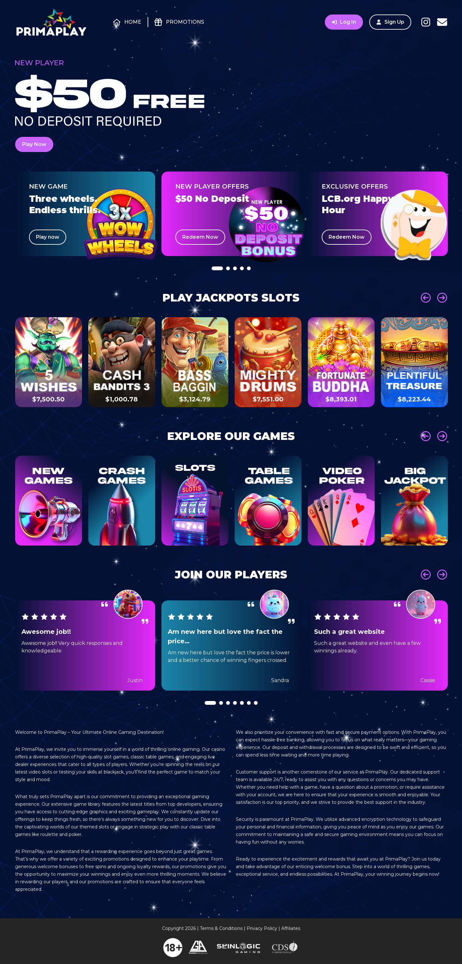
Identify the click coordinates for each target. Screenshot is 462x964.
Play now (47, 237)
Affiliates (290, 928)
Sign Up (390, 22)
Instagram (426, 22)
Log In (344, 22)
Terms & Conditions (221, 928)
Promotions (184, 22)
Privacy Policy (262, 928)
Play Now (34, 144)
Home (132, 22)
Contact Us (442, 22)
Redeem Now (200, 237)
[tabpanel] (85, 214)
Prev (426, 298)
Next (442, 298)
